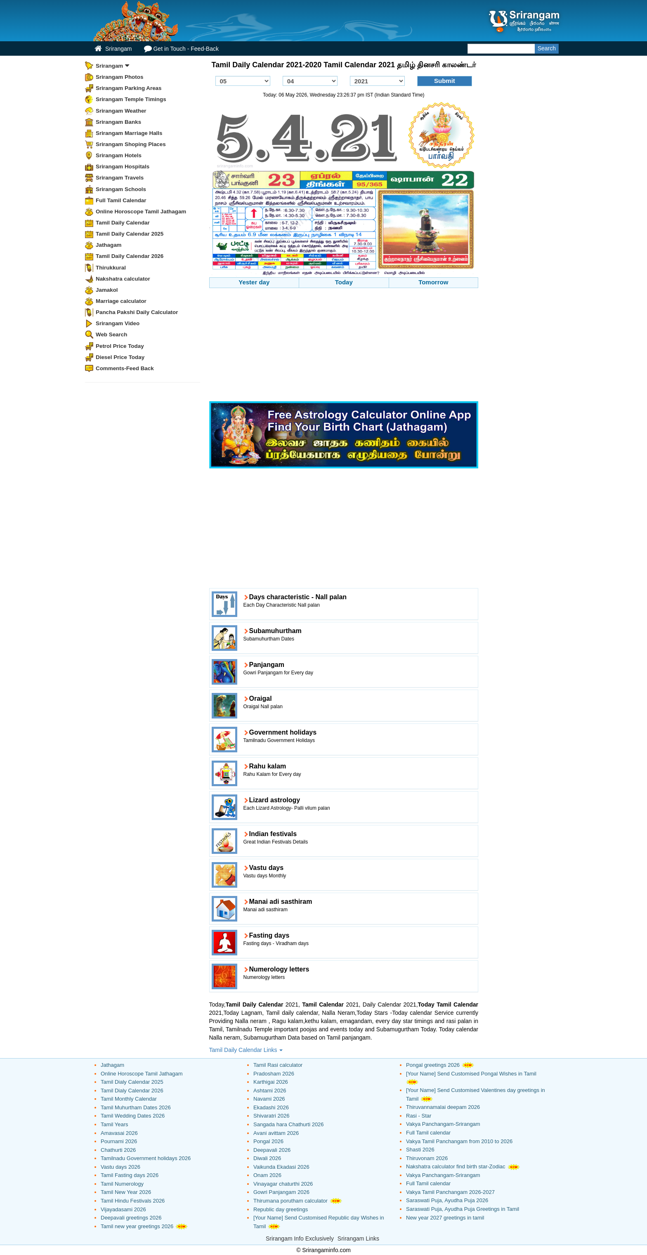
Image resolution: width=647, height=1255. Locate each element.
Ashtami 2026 (269, 1090)
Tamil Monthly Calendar (129, 1099)
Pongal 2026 (268, 1141)
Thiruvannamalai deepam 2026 (443, 1107)
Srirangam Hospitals (122, 166)
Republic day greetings (280, 1209)
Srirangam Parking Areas (129, 88)
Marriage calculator (121, 301)
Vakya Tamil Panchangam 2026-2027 (450, 1192)
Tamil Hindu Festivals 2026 (133, 1201)
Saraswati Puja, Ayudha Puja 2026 (447, 1200)
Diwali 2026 (267, 1158)
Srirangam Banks (118, 122)
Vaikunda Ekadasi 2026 (281, 1167)
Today (344, 282)
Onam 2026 (267, 1175)
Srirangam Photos (119, 77)
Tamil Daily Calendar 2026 (129, 256)
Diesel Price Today (120, 357)
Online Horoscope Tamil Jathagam (141, 211)
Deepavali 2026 (271, 1150)
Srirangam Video (117, 323)
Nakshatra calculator (123, 279)
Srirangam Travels (120, 178)
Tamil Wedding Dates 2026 (133, 1116)
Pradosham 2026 (273, 1074)
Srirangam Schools (121, 189)
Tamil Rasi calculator (277, 1065)
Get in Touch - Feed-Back (181, 48)
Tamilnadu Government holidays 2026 (146, 1158)
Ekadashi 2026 (271, 1107)
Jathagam (109, 245)
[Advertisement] (344, 346)
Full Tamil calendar (428, 1133)
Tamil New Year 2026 (126, 1192)
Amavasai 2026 (119, 1133)
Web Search (111, 334)
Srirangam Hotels (119, 155)
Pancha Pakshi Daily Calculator (137, 312)
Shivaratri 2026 (271, 1116)
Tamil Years (114, 1124)
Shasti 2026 (420, 1149)
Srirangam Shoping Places (131, 144)
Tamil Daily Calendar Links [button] (246, 1050)
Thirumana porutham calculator (290, 1201)
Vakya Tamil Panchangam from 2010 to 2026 (459, 1141)
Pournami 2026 (119, 1141)
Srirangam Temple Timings (131, 99)
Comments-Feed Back (125, 368)
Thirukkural (111, 268)
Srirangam (113, 48)
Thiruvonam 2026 (427, 1158)
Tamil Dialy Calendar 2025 (132, 1082)
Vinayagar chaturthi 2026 (283, 1184)
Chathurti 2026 (118, 1150)
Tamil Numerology (122, 1184)
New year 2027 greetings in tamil (445, 1218)
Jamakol (107, 290)
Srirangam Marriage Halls (129, 133)
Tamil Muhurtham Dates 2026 (136, 1107)
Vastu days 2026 (120, 1167)
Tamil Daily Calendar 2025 (129, 234)
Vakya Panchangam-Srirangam (443, 1124)
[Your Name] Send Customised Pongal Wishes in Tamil (471, 1074)
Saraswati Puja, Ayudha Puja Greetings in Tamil (462, 1209)
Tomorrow (433, 282)
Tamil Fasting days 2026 (129, 1175)
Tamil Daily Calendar (123, 223)
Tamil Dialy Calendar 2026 (132, 1090)
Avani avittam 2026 (276, 1133)
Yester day (253, 282)
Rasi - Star (418, 1116)
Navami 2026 (269, 1099)
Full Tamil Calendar (121, 200)
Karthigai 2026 (270, 1082)
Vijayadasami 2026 (123, 1209)
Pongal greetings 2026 (433, 1065)
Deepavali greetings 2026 (131, 1218)
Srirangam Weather (121, 111)
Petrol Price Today (120, 346)
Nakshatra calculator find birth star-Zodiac (455, 1166)
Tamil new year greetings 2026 (137, 1226)
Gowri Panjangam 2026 (281, 1192)
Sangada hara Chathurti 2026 (288, 1124)
